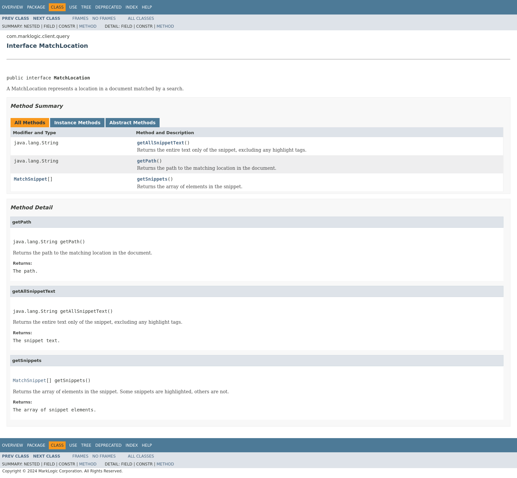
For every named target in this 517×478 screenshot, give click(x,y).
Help (147, 7)
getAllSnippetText (160, 142)
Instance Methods (77, 122)
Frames (81, 18)
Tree (86, 7)
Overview (12, 7)
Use (73, 7)
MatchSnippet (30, 179)
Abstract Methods (132, 122)
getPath (147, 161)
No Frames (104, 18)
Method (88, 26)
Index (132, 7)
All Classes (141, 18)
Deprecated (108, 7)
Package (36, 7)
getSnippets (152, 179)
